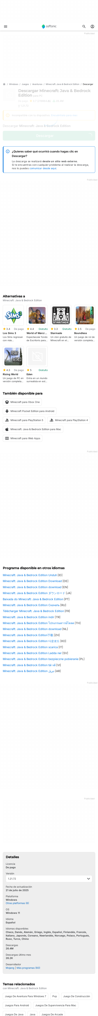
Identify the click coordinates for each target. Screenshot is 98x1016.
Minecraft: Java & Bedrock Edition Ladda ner (32, 610)
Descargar (54, 93)
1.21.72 (49, 835)
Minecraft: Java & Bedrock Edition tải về (29, 622)
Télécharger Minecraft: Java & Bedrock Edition (33, 568)
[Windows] (13, 84)
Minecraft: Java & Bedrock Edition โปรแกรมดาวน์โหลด (38, 580)
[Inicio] (4, 84)
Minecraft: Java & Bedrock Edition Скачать (31, 562)
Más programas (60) (28, 924)
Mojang (10, 924)
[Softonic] (49, 26)
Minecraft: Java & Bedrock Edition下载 (28, 592)
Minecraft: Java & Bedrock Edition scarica (30, 604)
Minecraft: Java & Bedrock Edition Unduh (30, 532)
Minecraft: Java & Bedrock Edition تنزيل (28, 628)
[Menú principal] (5, 26)
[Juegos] (25, 84)
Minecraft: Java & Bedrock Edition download (32, 544)
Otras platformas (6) (17, 860)
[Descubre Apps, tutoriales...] (84, 26)
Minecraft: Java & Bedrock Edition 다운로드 (31, 598)
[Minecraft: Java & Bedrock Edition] (62, 84)
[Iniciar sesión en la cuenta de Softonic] (92, 26)
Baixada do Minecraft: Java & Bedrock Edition (33, 556)
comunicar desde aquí (43, 168)
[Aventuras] (37, 84)
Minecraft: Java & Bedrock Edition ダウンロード (34, 550)
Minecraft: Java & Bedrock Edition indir (28, 574)
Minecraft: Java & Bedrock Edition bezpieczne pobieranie (40, 616)
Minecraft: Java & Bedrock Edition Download (32, 538)
